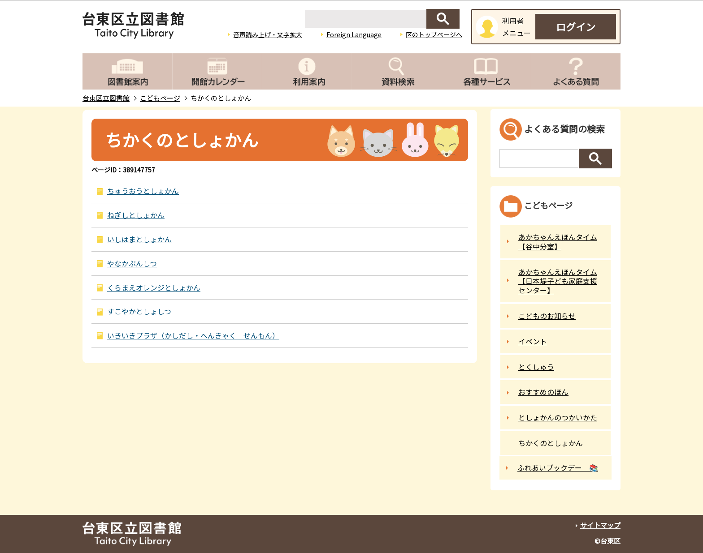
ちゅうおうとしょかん (143, 190)
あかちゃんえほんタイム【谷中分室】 (557, 241)
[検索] (365, 19)
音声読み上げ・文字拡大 (267, 34)
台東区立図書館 (106, 98)
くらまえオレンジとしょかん (153, 287)
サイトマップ (600, 525)
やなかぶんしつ (132, 263)
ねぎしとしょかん (136, 215)
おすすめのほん (543, 391)
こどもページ (160, 98)
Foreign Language (354, 34)
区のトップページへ (434, 34)
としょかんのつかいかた (557, 417)
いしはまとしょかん (139, 239)
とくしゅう (536, 366)
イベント (532, 341)
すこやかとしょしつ (139, 311)
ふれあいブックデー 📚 (557, 467)
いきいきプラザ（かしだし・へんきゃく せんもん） (193, 335)
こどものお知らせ (547, 315)
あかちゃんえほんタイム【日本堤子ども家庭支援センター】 (557, 281)
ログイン (575, 26)
